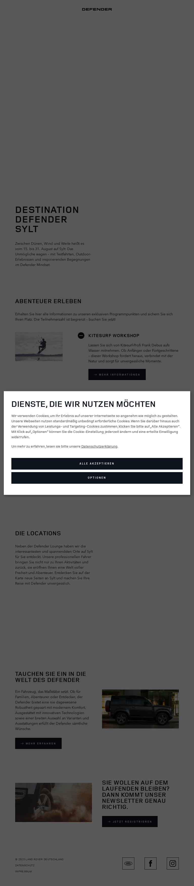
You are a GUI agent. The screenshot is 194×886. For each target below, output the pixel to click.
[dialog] (97, 443)
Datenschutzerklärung (99, 446)
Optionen (97, 477)
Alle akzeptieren (97, 463)
